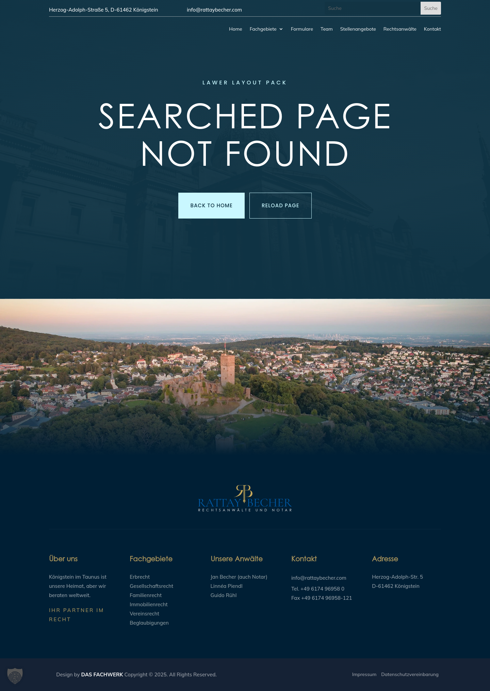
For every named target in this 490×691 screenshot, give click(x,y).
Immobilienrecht (148, 604)
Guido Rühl (224, 595)
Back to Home (211, 205)
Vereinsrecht (144, 613)
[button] (15, 676)
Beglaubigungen (149, 623)
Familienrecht (146, 595)
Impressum (364, 674)
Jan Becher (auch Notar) (239, 577)
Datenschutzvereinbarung (410, 674)
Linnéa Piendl (227, 586)
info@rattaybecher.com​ (214, 9)
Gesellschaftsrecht (151, 586)
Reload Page (280, 205)
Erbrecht (140, 577)
